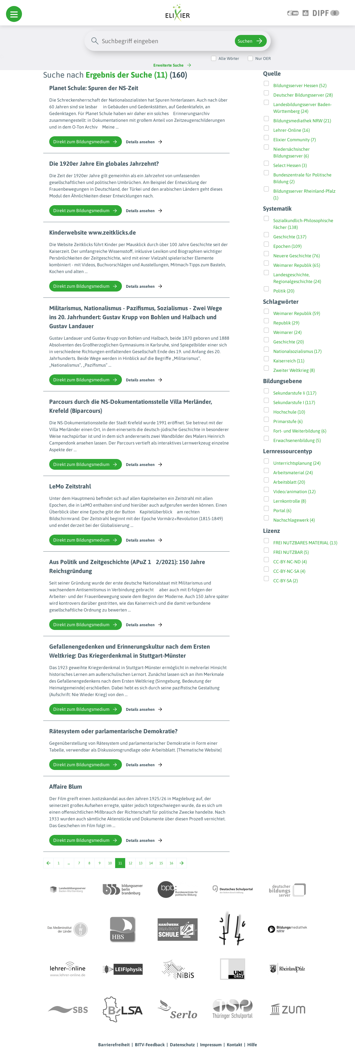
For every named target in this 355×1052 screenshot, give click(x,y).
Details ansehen (144, 142)
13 (140, 863)
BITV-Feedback (150, 1044)
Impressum (211, 1044)
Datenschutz (182, 1044)
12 (130, 863)
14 (151, 863)
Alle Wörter (229, 58)
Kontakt (234, 1044)
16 (171, 863)
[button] (14, 14)
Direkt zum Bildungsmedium (85, 142)
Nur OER (263, 58)
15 (161, 863)
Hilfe (252, 1044)
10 (110, 863)
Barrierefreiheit (114, 1044)
